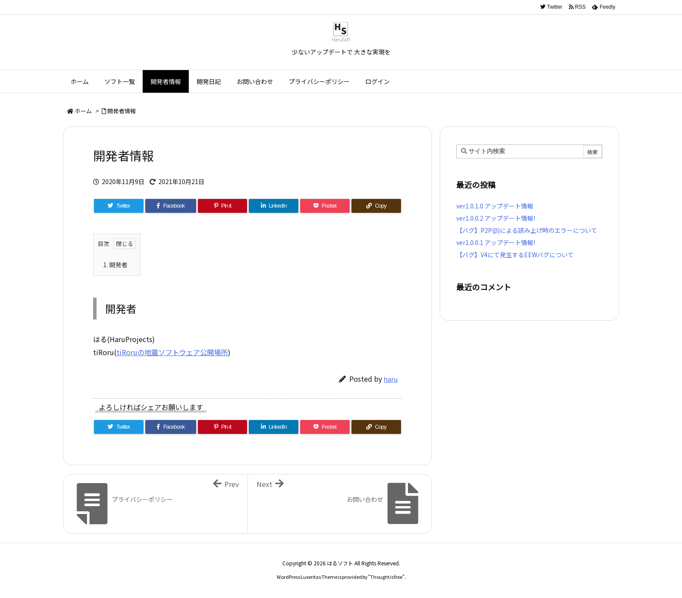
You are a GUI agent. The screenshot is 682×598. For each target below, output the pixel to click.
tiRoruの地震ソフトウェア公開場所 (172, 352)
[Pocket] (325, 206)
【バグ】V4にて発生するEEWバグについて (515, 254)
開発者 (115, 264)
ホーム (83, 111)
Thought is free (386, 576)
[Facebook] (170, 206)
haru (391, 378)
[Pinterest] (222, 206)
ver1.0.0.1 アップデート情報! (495, 242)
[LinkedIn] (273, 206)
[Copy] (376, 206)
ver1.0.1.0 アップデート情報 (494, 206)
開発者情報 (121, 111)
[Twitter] (119, 206)
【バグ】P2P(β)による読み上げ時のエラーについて (526, 230)
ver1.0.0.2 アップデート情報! (495, 218)
